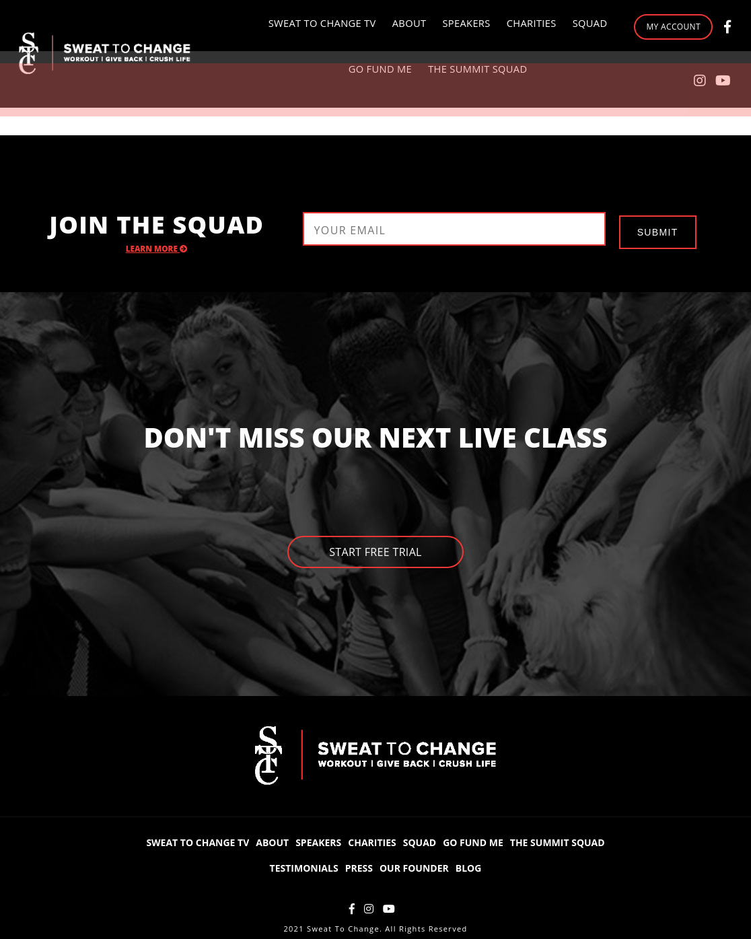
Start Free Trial (375, 552)
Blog (469, 866)
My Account (626, 53)
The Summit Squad (414, 80)
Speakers (403, 26)
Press (359, 866)
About (347, 26)
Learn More (157, 248)
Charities (466, 26)
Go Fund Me (319, 80)
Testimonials (304, 866)
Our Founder (414, 866)
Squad (522, 26)
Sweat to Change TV (263, 26)
